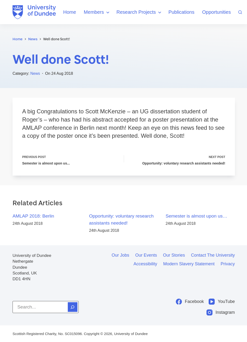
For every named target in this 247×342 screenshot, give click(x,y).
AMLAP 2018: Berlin (33, 216)
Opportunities (216, 12)
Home (69, 12)
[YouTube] (222, 302)
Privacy (228, 263)
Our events (146, 255)
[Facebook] (190, 302)
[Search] (240, 12)
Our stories (174, 255)
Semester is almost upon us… (196, 216)
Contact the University (213, 255)
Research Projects (140, 12)
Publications (181, 12)
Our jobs (120, 255)
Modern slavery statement (188, 263)
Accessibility (145, 263)
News (35, 73)
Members (97, 12)
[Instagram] (220, 312)
